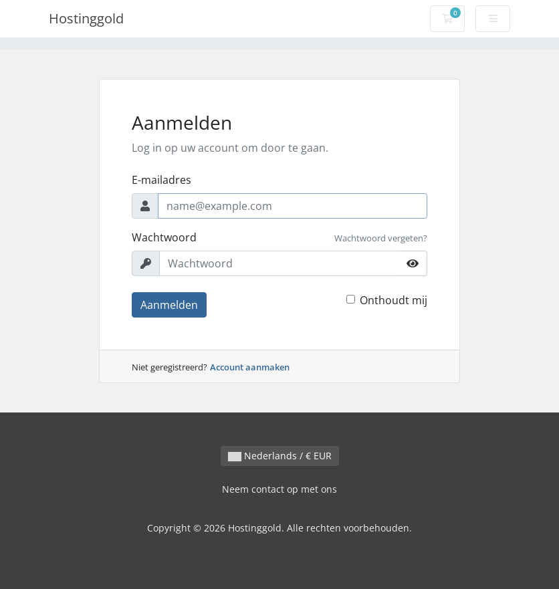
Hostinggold (86, 18)
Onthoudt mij (393, 300)
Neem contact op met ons (279, 489)
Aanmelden (169, 305)
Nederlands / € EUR (280, 455)
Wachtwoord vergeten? (380, 238)
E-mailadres (161, 179)
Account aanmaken (250, 367)
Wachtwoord (164, 237)
